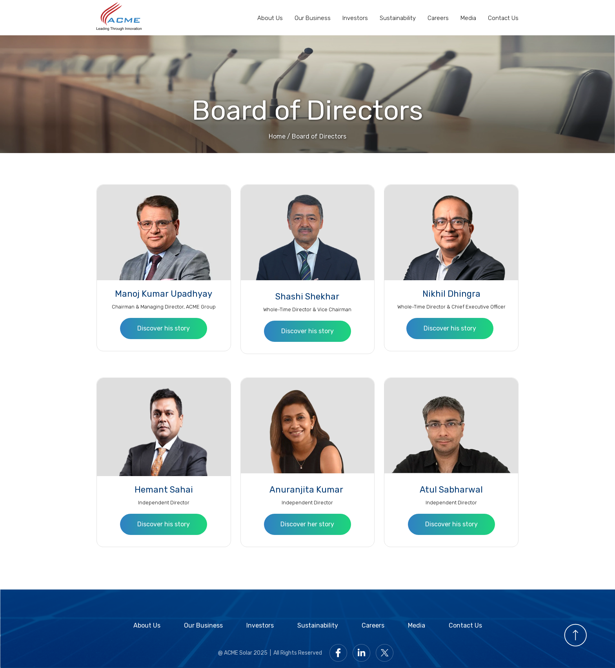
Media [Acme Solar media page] (416, 625)
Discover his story (163, 328)
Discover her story (307, 524)
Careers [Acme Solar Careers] (373, 625)
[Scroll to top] (575, 634)
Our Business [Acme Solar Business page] (313, 18)
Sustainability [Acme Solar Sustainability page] (398, 18)
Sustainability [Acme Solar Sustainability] (317, 625)
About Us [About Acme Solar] (146, 625)
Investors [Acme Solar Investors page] (355, 18)
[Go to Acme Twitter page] (386, 652)
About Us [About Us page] (270, 18)
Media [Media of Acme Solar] (468, 18)
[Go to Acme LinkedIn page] (363, 652)
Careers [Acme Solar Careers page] (438, 18)
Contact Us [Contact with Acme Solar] (503, 18)
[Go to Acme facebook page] (340, 652)
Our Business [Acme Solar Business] (203, 625)
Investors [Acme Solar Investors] (260, 625)
